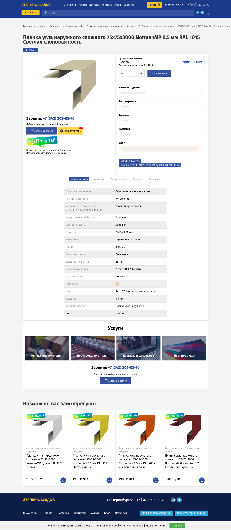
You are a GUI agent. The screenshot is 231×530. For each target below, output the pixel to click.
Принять (177, 525)
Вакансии (129, 4)
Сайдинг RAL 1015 (130, 161)
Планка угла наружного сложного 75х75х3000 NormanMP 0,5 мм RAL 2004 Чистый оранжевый (137, 461)
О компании (70, 4)
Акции (118, 4)
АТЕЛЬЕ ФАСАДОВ (39, 500)
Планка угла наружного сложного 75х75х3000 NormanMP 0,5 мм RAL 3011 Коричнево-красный (183, 461)
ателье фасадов (36, 5)
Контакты (107, 4)
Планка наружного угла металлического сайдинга (150, 165)
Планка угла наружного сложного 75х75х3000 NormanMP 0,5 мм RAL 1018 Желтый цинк (90, 461)
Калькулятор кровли (191, 513)
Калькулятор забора (156, 513)
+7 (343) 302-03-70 (197, 5)
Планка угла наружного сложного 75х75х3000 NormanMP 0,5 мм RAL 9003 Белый (44, 461)
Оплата (83, 4)
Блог (107, 513)
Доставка (94, 4)
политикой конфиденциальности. (146, 525)
